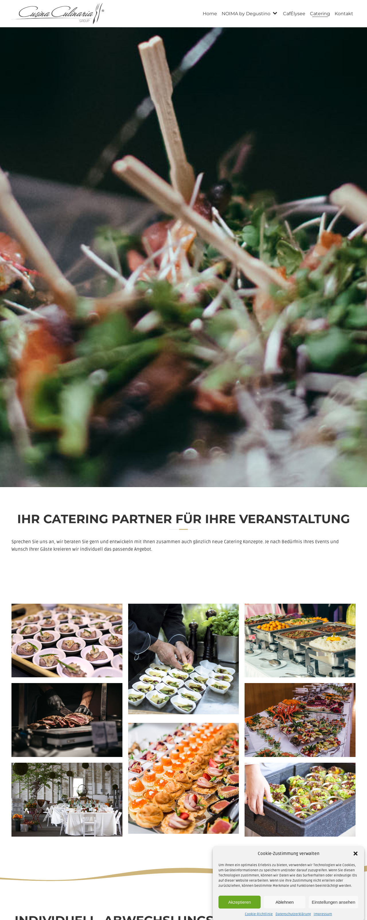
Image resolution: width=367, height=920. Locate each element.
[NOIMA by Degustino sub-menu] (276, 13)
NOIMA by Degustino (246, 13)
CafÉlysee (294, 13)
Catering (320, 13)
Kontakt (344, 13)
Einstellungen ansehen (333, 910)
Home (210, 13)
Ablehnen (285, 910)
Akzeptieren (239, 910)
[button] (355, 861)
